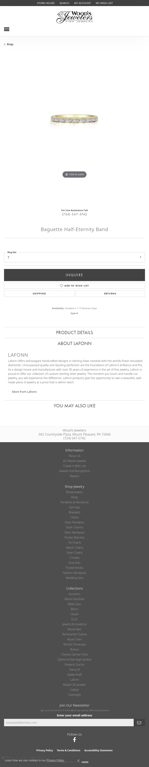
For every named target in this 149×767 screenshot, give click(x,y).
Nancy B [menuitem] (74, 669)
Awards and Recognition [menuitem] (74, 471)
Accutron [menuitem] (74, 594)
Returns (110, 293)
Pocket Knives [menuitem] (74, 568)
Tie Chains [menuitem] (74, 542)
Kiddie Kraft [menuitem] (74, 674)
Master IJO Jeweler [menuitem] (74, 685)
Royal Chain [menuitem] (74, 639)
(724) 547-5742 (74, 214)
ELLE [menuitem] (74, 619)
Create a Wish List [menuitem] (74, 466)
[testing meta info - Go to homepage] (74, 17)
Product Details (74, 332)
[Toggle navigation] (6, 29)
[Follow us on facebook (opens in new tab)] (74, 739)
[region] (74, 128)
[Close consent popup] (78, 760)
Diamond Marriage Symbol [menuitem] (75, 659)
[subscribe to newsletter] (139, 722)
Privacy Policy (44, 750)
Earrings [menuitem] (74, 507)
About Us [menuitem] (74, 456)
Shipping (39, 293)
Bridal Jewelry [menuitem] (74, 492)
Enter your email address (74, 715)
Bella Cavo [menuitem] (74, 604)
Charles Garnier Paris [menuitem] (74, 654)
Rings (10, 44)
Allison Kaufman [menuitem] (75, 599)
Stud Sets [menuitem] (75, 563)
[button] (64, 3)
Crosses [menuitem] (75, 558)
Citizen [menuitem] (74, 614)
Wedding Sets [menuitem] (74, 578)
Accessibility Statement (98, 750)
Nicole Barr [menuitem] (75, 629)
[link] (45, 3)
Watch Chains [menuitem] (74, 547)
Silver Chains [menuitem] (74, 552)
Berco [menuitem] (74, 609)
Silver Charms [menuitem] (74, 527)
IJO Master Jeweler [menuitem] (74, 461)
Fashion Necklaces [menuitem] (74, 573)
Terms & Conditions (68, 750)
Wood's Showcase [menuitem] (74, 644)
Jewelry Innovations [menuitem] (75, 624)
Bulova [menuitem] (74, 649)
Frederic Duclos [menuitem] (74, 664)
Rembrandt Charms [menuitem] (74, 634)
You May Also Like (75, 405)
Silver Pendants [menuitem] (74, 522)
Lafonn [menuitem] (74, 680)
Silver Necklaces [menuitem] (75, 532)
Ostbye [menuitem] (74, 690)
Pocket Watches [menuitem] (75, 537)
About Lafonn (75, 343)
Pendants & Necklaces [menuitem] (74, 502)
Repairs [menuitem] (74, 476)
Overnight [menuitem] (74, 695)
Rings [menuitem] (74, 497)
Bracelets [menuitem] (74, 512)
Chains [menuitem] (74, 517)
